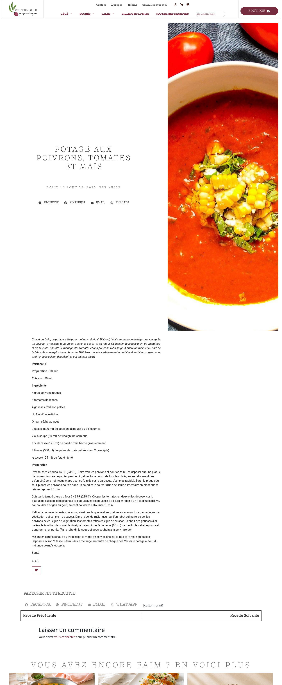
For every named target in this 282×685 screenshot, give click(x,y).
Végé (66, 14)
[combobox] (210, 14)
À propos (116, 4)
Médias (132, 4)
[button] (49, 202)
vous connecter (64, 637)
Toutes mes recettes (172, 13)
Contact (101, 4)
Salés (108, 14)
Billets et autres (135, 13)
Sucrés (86, 14)
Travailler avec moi (154, 4)
